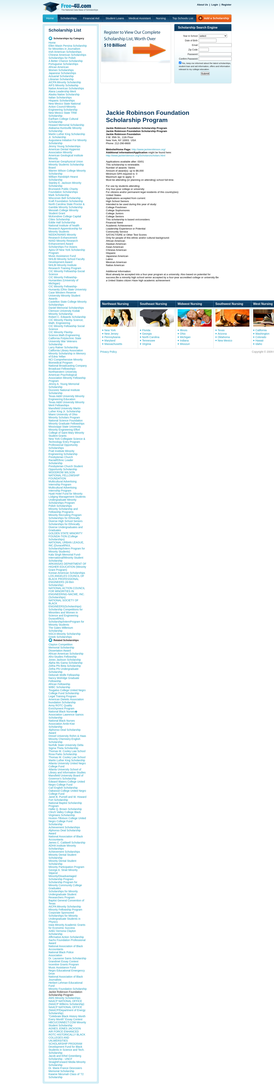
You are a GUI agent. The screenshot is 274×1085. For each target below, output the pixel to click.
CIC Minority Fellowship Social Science (67, 328)
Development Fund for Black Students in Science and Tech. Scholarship (66, 1049)
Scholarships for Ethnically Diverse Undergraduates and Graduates (66, 527)
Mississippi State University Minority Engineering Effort (65, 428)
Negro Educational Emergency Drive (67, 972)
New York (110, 330)
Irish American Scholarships (65, 51)
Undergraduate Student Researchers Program (62, 896)
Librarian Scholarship (61, 79)
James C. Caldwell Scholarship (67, 842)
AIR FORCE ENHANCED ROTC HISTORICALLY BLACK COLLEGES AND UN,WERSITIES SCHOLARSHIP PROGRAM (67, 1037)
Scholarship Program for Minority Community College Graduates (65, 885)
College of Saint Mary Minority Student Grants (66, 434)
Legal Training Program (62, 696)
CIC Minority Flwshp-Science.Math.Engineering (64, 334)
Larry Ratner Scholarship (63, 347)
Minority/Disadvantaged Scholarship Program (62, 878)
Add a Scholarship (216, 18)
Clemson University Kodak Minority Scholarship (64, 312)
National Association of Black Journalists (66, 978)
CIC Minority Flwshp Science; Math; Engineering (66, 321)
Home (50, 18)
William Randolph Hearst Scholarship (63, 178)
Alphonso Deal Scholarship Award (65, 731)
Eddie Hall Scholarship (62, 222)
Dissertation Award (60, 650)
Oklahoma (224, 337)
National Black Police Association (61, 954)
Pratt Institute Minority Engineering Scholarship (63, 452)
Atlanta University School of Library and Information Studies (67, 771)
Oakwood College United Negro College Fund (67, 792)
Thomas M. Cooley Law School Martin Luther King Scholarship (67, 759)
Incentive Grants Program (64, 964)
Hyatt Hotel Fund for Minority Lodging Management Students (67, 495)
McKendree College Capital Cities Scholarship (65, 218)
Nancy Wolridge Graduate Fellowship (64, 679)
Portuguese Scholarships (63, 64)
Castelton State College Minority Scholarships (68, 303)
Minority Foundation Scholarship (68, 988)
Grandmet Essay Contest (63, 961)
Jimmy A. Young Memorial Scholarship (64, 385)
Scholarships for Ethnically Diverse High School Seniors (66, 520)
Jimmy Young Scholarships (64, 146)
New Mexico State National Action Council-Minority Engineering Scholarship (65, 106)
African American (59, 67)
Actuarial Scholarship (61, 76)
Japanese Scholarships (62, 73)
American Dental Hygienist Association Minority (64, 151)
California (261, 330)
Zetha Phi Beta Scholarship (65, 665)
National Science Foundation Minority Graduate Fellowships (66, 422)
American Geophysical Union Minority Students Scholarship (66, 163)
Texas (221, 330)
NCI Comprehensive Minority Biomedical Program (66, 361)
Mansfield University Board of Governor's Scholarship (66, 777)
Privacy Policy (108, 351)
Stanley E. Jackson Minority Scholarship (65, 184)
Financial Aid (91, 18)
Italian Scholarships (60, 97)
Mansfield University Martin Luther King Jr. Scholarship (65, 410)
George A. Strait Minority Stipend (63, 871)
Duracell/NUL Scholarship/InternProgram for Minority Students (66, 621)
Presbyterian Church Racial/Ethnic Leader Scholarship (61, 460)
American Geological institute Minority (66, 157)
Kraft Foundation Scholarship (66, 201)
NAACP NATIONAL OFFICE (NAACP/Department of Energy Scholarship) (67, 1010)
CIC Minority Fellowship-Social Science (67, 273)
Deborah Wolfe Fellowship (64, 674)
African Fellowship (59, 684)
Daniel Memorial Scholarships (66, 307)
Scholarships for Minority (63, 891)
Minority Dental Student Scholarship (62, 856)
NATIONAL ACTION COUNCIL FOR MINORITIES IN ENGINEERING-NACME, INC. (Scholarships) (67, 593)
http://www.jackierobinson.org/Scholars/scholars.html (135, 155)
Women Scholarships (61, 70)
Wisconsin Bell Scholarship (65, 198)
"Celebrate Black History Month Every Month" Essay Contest (67, 1018)
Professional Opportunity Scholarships (63, 446)
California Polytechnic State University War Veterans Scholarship (65, 341)
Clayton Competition (61, 644)
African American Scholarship (66, 653)
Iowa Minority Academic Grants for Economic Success (67, 926)
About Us (202, 4)
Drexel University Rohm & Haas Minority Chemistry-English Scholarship (67, 739)
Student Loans (115, 18)
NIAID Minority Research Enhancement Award (63, 242)
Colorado (261, 337)
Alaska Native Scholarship (64, 94)
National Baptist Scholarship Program (65, 804)
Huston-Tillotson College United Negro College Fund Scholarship (67, 821)
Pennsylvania (112, 337)
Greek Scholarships (60, 636)
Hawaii (260, 340)
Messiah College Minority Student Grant (63, 212)
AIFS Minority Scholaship (63, 85)
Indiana (184, 340)
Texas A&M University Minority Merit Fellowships (66, 404)
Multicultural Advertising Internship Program (63, 483)
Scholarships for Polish (62, 57)
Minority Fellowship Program (65, 909)
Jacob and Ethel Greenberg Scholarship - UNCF (65, 1057)
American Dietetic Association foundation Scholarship (66, 701)
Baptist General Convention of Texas (66, 902)
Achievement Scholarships (64, 827)
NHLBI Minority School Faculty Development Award (67, 260)
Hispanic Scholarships (62, 100)
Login (214, 4)
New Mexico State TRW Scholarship (63, 114)
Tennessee (148, 340)
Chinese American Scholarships (67, 54)
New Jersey (111, 333)
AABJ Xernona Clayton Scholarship (62, 932)
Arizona (222, 333)
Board (52, 167)
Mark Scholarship (59, 195)
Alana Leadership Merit (62, 91)
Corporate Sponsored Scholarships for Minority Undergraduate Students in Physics (64, 917)
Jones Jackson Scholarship (65, 659)
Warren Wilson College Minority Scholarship (67, 172)
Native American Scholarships (66, 88)
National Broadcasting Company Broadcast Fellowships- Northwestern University (68, 368)
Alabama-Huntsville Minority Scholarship (65, 129)
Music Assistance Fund (62, 255)
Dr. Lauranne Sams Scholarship (67, 958)
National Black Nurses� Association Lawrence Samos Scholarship (66, 714)
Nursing (161, 18)
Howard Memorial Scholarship (66, 124)
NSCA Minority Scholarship (65, 633)
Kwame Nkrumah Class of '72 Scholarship (66, 1076)
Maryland (110, 340)
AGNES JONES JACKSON (65, 1028)
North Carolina (150, 337)
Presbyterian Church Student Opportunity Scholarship (66, 468)
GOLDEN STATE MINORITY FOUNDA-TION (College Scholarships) (66, 536)
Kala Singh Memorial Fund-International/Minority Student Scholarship (66, 557)
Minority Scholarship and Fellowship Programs (63, 510)
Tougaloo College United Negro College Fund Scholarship (67, 692)
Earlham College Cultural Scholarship (63, 120)
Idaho (259, 343)
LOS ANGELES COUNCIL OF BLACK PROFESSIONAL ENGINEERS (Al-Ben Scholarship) (66, 580)
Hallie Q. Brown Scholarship (65, 809)
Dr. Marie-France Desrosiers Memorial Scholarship (65, 1070)
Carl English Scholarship (63, 787)
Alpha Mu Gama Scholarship (66, 662)
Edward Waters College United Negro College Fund (67, 783)
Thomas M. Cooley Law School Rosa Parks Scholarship (67, 753)
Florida (146, 330)
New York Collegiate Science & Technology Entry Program (67, 440)
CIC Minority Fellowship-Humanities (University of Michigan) (63, 280)
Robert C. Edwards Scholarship (67, 316)
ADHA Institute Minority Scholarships (62, 847)
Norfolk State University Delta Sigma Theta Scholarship (66, 747)
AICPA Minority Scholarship (65, 82)
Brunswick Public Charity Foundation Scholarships (63, 190)
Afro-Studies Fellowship (63, 656)
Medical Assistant (140, 18)
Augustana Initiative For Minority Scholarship (68, 142)
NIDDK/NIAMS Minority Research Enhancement (63, 236)
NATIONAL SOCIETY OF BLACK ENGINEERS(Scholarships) (65, 603)
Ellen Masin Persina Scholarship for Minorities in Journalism (68, 47)
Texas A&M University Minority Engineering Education (66, 398)
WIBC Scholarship (59, 687)
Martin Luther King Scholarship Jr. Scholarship (67, 136)
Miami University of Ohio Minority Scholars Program (64, 416)
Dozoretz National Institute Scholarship (64, 392)
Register (226, 4)
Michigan (185, 337)
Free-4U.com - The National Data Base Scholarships (71, 7)
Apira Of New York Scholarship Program (67, 251)
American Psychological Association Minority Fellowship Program (67, 377)
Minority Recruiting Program (65, 515)
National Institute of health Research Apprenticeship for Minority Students (65, 228)
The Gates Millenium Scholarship (61, 629)
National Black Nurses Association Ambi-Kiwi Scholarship (62, 723)
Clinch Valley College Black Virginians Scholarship (65, 814)
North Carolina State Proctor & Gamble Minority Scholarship (67, 206)
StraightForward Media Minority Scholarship (67, 1063)
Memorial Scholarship (61, 647)
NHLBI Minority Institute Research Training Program (65, 267)
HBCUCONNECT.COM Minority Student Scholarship (67, 1024)
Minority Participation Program (66, 866)
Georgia (147, 333)
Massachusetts (113, 343)
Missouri (185, 343)
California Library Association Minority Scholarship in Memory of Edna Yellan (67, 353)
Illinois (183, 330)
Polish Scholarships (60, 505)
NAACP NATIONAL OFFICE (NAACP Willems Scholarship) (66, 1002)
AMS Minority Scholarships (64, 997)
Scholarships (68, 18)
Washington (262, 333)
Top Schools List (182, 18)
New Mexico (225, 340)
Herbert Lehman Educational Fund (66, 984)
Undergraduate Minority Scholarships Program (62, 501)
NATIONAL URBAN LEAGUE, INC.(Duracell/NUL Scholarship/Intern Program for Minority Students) (67, 547)
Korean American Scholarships (67, 572)
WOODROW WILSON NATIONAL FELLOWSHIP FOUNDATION (64, 475)
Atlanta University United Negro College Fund (67, 765)
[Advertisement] (172, 96)
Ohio (183, 333)
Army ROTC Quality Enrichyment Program (61, 707)
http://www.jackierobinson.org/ (149, 149)
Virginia (146, 343)
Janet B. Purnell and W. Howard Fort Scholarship (67, 798)
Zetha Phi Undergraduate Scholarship (64, 670)
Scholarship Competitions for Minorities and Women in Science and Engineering (66, 612)
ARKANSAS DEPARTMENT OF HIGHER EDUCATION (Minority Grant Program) (67, 566)
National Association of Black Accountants (66, 838)
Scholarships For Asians (63, 246)
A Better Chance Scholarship (66, 60)
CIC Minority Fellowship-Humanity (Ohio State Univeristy (68, 288)
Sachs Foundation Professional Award (67, 942)
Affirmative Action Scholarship (66, 937)
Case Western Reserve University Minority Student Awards (64, 295)
